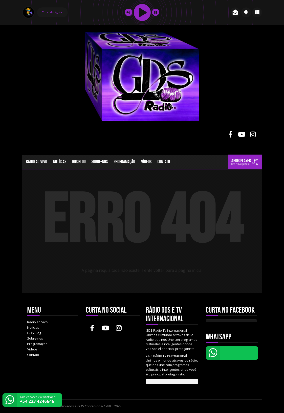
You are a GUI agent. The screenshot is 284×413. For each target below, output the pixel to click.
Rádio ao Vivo (36, 161)
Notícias (59, 161)
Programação (124, 161)
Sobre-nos (99, 161)
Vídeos (146, 161)
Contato (163, 161)
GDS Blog (79, 161)
